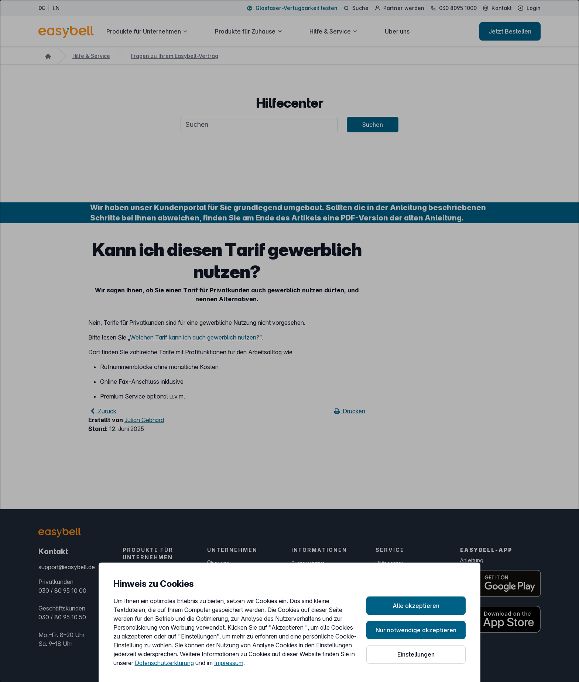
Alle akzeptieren (416, 605)
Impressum (228, 663)
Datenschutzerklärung (164, 663)
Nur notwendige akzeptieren (416, 630)
